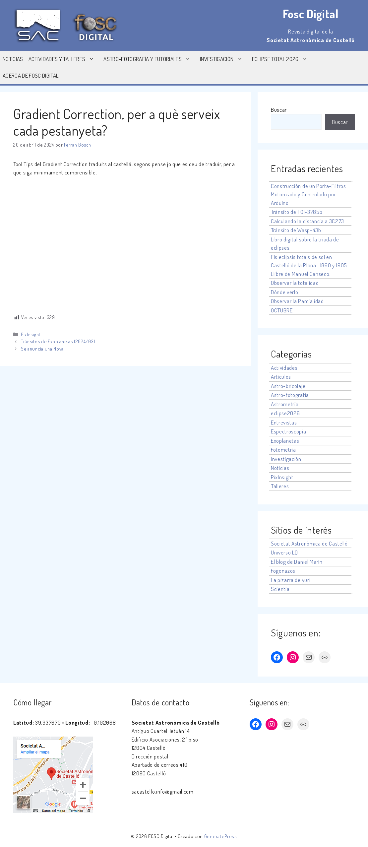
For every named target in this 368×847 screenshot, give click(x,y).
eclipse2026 (285, 413)
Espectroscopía (288, 431)
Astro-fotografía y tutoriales (150, 59)
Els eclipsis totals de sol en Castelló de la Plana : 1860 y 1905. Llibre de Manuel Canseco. (309, 265)
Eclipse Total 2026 (283, 59)
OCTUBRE (282, 310)
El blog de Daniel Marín (297, 561)
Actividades (284, 367)
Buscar (279, 109)
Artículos (281, 376)
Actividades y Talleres (65, 59)
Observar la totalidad (295, 282)
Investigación (224, 59)
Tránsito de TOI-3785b (296, 211)
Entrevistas (284, 422)
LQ (295, 552)
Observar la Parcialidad (297, 300)
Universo (281, 552)
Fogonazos (283, 570)
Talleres (280, 486)
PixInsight (30, 334)
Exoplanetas (285, 440)
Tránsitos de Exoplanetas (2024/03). (58, 341)
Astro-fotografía (290, 394)
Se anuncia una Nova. (43, 349)
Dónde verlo (284, 292)
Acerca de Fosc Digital (30, 75)
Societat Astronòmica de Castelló (309, 543)
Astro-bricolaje (288, 385)
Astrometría (284, 404)
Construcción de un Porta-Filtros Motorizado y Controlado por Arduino (308, 194)
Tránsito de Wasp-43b (296, 230)
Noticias (13, 58)
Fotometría (283, 449)
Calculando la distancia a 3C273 (307, 221)
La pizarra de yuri (290, 579)
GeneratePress (220, 836)
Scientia (280, 588)
